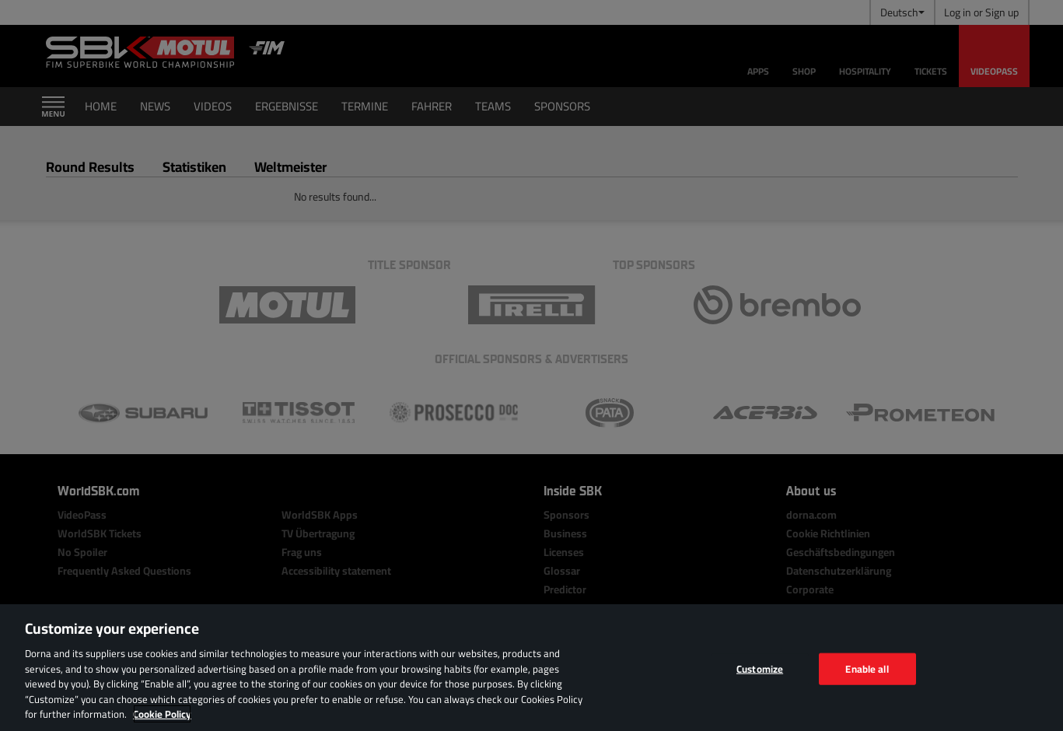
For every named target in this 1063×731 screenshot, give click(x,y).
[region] (531, 667)
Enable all (866, 668)
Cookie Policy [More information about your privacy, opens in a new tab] (162, 714)
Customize (759, 668)
